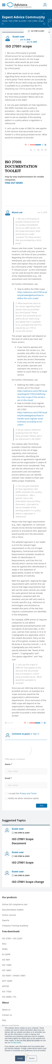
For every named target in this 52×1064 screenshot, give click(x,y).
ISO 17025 (6, 991)
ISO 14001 (6, 970)
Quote (9, 722)
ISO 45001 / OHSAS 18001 (14, 975)
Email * (8, 778)
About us (6, 1009)
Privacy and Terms (28, 793)
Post (41, 805)
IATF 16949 (7, 981)
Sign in (36, 733)
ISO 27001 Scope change (28, 882)
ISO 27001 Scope (23, 862)
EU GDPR (6, 954)
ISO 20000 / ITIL (9, 996)
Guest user (18, 829)
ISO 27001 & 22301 (18, 21)
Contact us (7, 1015)
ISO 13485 (6, 965)
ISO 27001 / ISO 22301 (12, 938)
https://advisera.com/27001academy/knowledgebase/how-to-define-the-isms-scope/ (32, 295)
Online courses (9, 915)
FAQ (4, 1020)
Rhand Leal (17, 212)
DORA (4, 949)
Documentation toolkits (13, 909)
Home (4, 21)
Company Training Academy (15, 925)
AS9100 (5, 986)
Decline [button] (32, 1058)
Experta (5, 920)
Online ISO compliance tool (14, 904)
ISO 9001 (6, 959)
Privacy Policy (16, 1043)
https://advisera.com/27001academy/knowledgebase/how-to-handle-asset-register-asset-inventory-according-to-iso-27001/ (32, 418)
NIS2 (4, 943)
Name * (8, 764)
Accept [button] (20, 1058)
